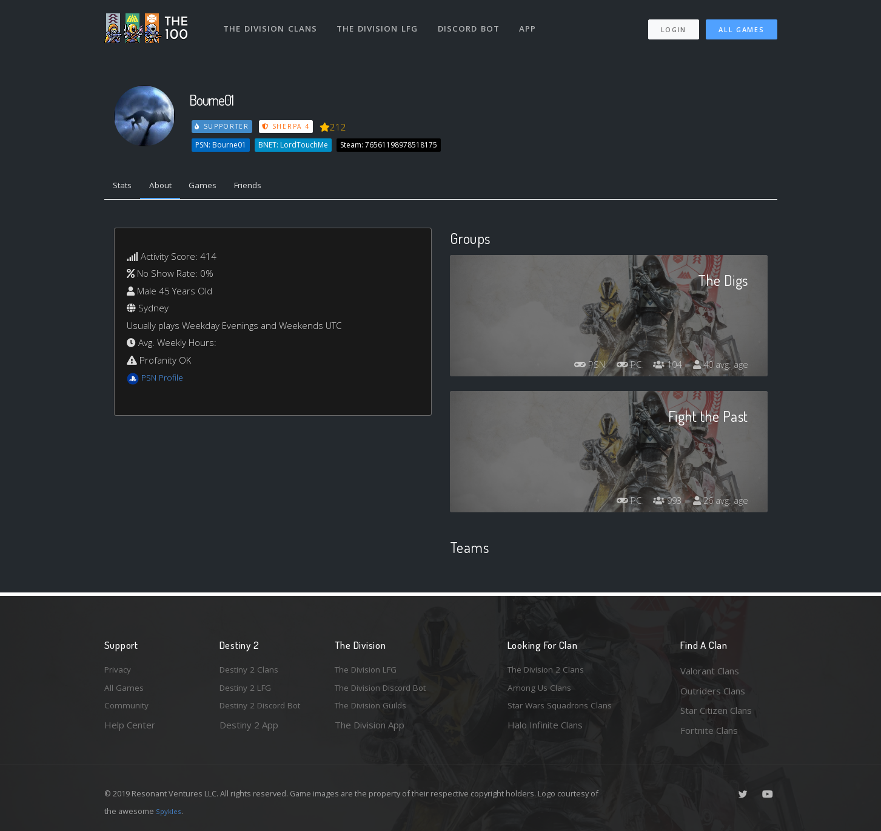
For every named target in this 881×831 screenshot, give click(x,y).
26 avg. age (718, 502)
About (167, 187)
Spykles (170, 811)
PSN (578, 366)
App (532, 23)
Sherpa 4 (288, 126)
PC (621, 366)
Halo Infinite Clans (545, 730)
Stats (125, 187)
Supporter (222, 126)
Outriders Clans (712, 691)
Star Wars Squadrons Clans (563, 710)
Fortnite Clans (709, 730)
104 (661, 366)
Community (127, 710)
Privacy (119, 671)
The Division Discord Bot (386, 691)
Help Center (129, 730)
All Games (741, 24)
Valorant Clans (709, 671)
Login (673, 24)
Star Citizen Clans (716, 710)
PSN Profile (164, 380)
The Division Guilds (374, 710)
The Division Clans (272, 23)
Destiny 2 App (248, 730)
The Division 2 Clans (549, 671)
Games (214, 187)
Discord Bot (473, 23)
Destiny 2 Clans (251, 671)
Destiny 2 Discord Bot (265, 710)
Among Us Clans (541, 691)
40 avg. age (718, 366)
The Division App (369, 730)
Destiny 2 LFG (248, 691)
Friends (264, 187)
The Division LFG (380, 23)
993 (661, 502)
